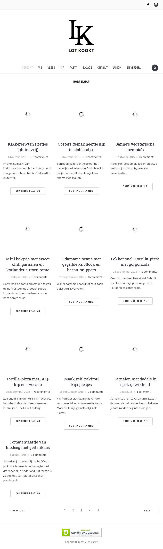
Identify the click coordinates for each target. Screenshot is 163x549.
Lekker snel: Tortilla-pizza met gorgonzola (135, 261)
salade (87, 67)
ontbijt (102, 67)
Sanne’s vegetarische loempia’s (135, 146)
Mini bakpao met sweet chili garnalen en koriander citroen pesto (28, 264)
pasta (73, 67)
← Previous (17, 510)
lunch (117, 67)
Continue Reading (28, 191)
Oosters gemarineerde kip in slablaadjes (81, 146)
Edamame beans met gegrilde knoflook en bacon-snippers (81, 264)
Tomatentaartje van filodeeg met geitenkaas (28, 444)
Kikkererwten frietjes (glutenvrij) (28, 146)
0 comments (40, 157)
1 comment (144, 391)
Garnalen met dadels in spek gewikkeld (135, 381)
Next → (149, 510)
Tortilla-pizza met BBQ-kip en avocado (28, 381)
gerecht (27, 67)
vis (40, 67)
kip (62, 67)
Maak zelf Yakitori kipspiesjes (81, 381)
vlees (51, 67)
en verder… (134, 67)
